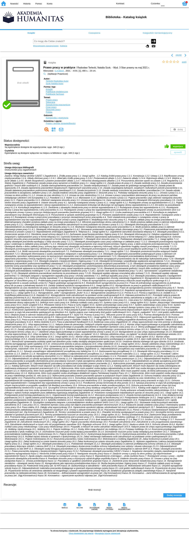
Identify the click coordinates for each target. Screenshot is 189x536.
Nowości (14, 4)
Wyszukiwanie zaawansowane (46, 46)
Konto (49, 4)
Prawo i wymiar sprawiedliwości (61, 123)
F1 (167, 3)
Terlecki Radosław (57, 81)
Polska (49, 112)
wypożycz (178, 146)
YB (139, 3)
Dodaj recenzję (174, 495)
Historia (26, 4)
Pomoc (38, 4)
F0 (162, 3)
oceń (184, 62)
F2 (174, 3)
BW (134, 3)
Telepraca (50, 102)
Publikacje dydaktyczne (57, 91)
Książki (31, 33)
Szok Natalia (54, 83)
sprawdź (178, 152)
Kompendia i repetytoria (57, 118)
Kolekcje (63, 46)
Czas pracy (51, 107)
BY (145, 3)
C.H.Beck (59, 71)
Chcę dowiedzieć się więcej (81, 533)
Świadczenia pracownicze (58, 105)
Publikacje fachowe (55, 94)
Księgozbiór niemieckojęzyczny (157, 33)
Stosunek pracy (53, 109)
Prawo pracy (52, 100)
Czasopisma (94, 33)
